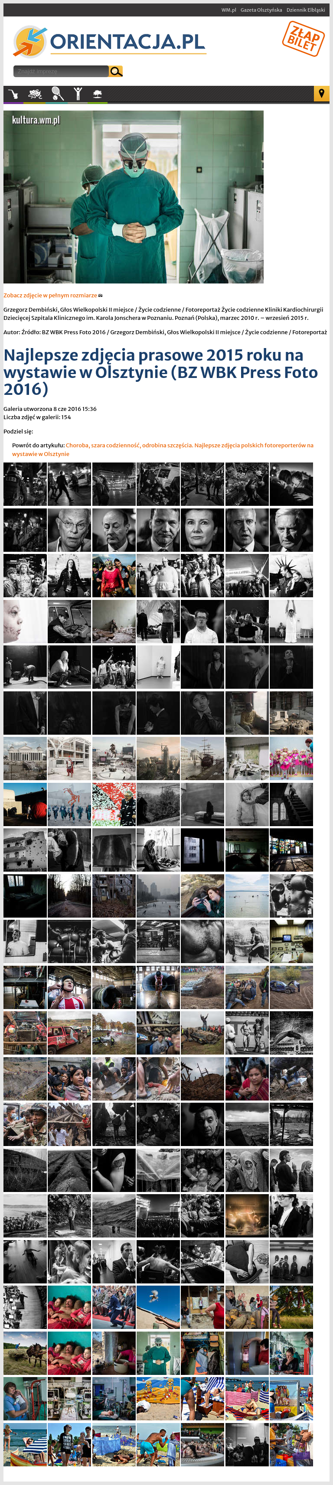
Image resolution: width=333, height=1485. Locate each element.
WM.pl (229, 10)
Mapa (322, 93)
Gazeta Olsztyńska (261, 10)
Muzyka (13, 94)
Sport (57, 94)
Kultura (34, 94)
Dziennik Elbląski (306, 10)
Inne (78, 94)
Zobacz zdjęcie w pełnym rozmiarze (53, 295)
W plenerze (107, 96)
